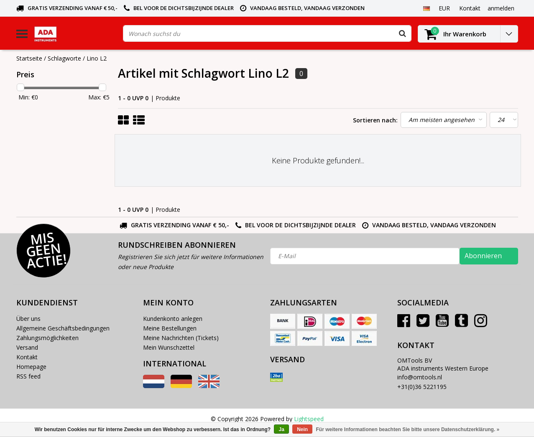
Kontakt (27, 357)
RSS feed (28, 376)
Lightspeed (309, 419)
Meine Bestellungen (170, 328)
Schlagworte (64, 58)
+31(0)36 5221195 (422, 387)
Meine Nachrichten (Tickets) (181, 338)
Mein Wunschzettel (168, 347)
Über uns (28, 319)
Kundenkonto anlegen (172, 319)
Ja (281, 429)
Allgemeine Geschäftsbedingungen (63, 328)
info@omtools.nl (419, 377)
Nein (302, 429)
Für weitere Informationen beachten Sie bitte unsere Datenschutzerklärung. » (408, 429)
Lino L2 (97, 58)
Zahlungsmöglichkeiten (47, 338)
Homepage (31, 367)
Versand (27, 347)
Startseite (29, 58)
